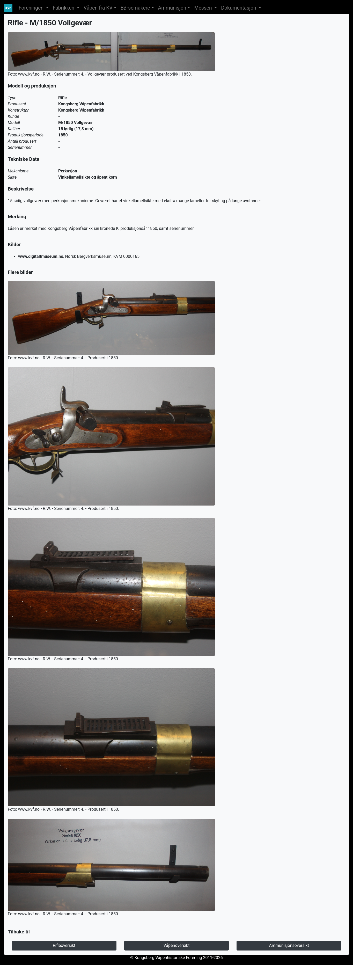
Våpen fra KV (98, 8)
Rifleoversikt (64, 945)
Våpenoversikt (177, 945)
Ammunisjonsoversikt (289, 945)
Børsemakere (135, 8)
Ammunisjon (172, 8)
